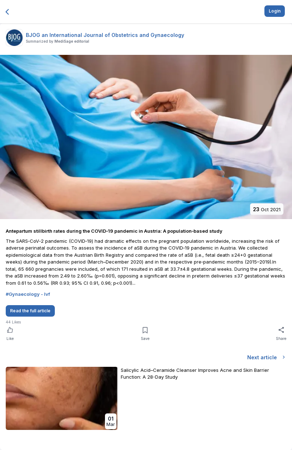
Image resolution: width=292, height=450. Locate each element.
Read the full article (30, 310)
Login (275, 11)
